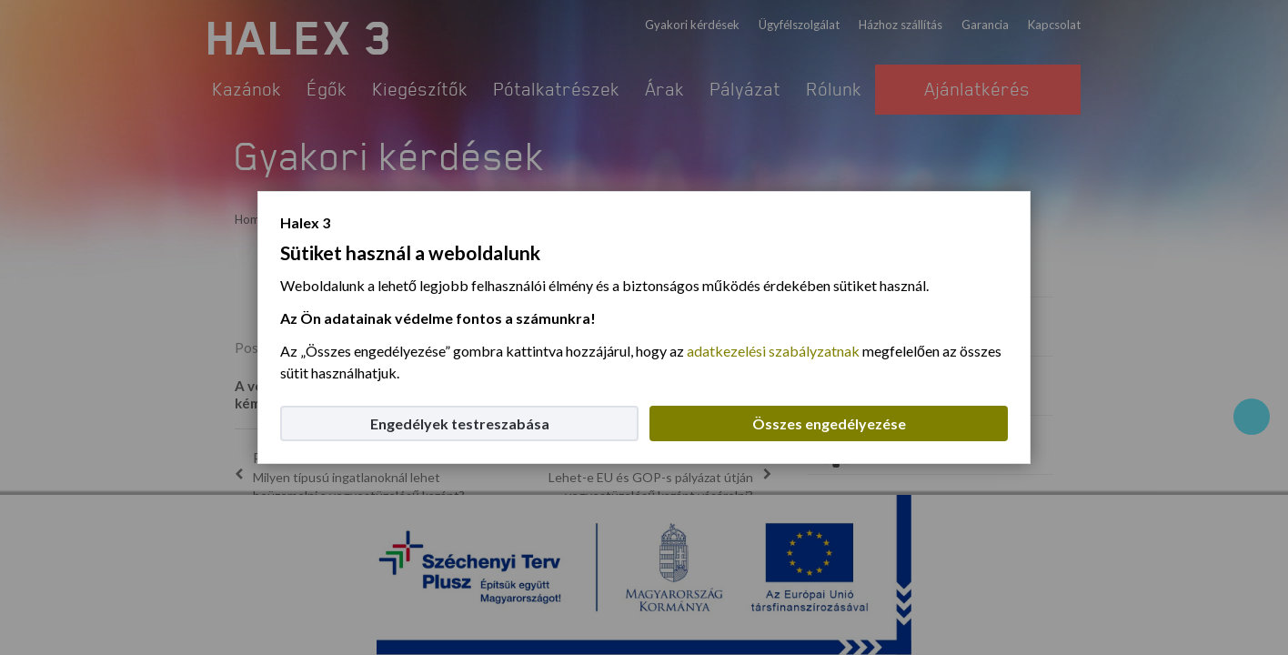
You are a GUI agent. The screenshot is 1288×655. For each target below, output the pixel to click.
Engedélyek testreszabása (459, 423)
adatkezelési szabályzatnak (773, 350)
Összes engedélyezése (829, 423)
